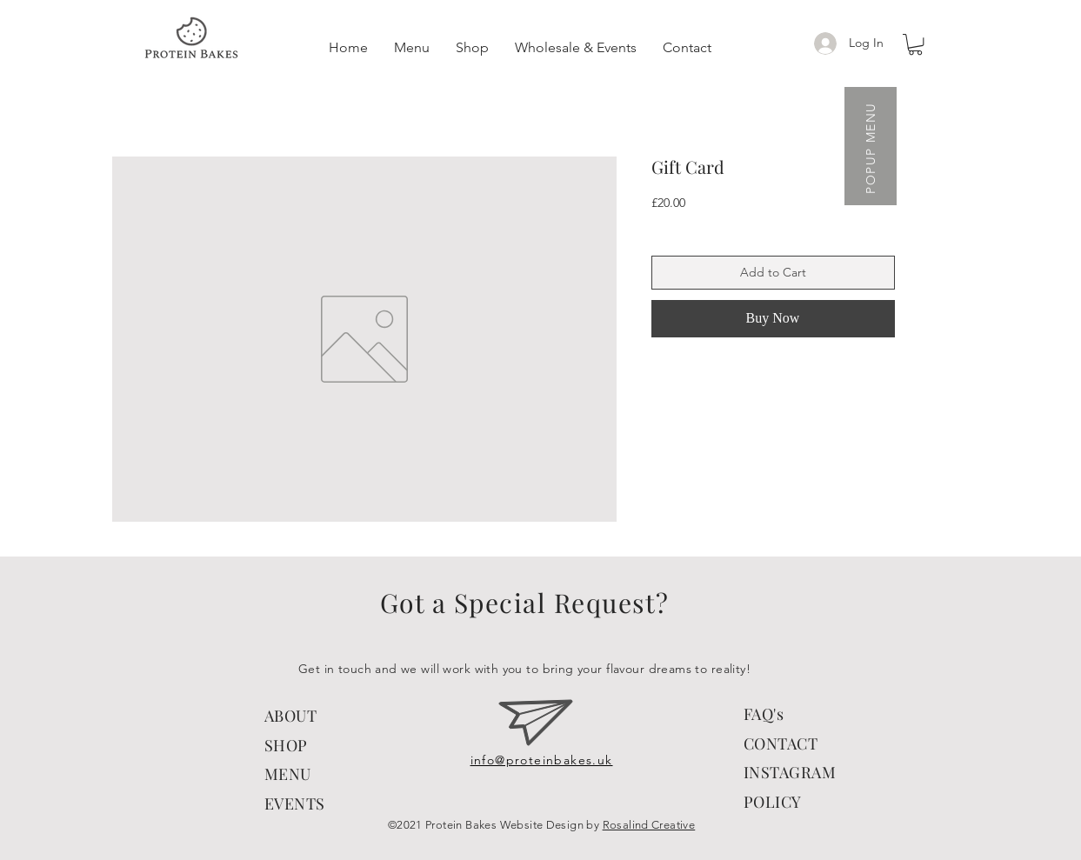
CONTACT (781, 743)
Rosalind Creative (649, 824)
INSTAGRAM (790, 772)
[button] (915, 44)
